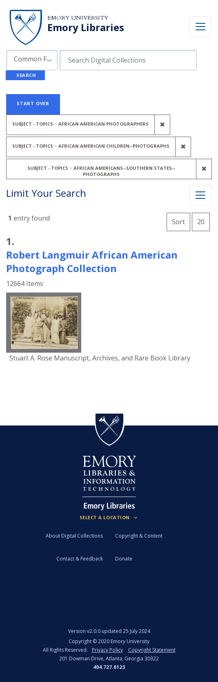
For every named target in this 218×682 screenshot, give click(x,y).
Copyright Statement (152, 649)
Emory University (77, 18)
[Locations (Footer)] (109, 517)
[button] (32, 60)
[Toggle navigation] (200, 26)
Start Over (33, 103)
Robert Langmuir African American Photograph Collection (92, 261)
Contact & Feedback (79, 558)
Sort (178, 221)
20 (203, 220)
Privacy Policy (107, 649)
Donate (123, 558)
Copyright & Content (138, 535)
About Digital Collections (74, 535)
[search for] (128, 60)
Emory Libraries (85, 27)
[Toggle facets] (200, 195)
